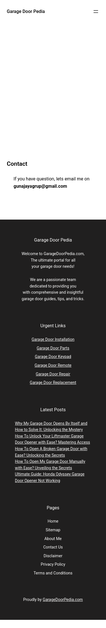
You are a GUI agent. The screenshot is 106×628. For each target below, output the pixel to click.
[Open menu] (95, 11)
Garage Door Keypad (53, 356)
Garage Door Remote (53, 365)
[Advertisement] (53, 96)
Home (53, 521)
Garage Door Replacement (53, 382)
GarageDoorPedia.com (63, 599)
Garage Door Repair (53, 374)
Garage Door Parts (53, 348)
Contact (17, 163)
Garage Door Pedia (26, 11)
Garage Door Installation (53, 339)
